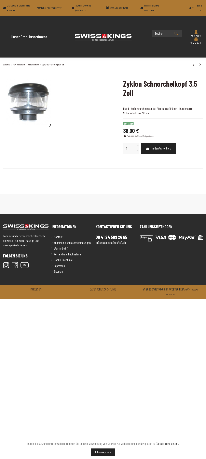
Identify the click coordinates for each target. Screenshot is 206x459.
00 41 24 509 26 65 (111, 237)
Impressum (59, 266)
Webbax (195, 289)
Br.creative (170, 294)
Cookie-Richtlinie (63, 260)
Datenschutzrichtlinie (103, 289)
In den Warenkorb (158, 148)
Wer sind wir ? (61, 248)
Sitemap (58, 271)
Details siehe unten (167, 443)
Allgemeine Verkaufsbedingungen (72, 242)
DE (192, 7)
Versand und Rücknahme (67, 254)
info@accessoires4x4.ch (111, 242)
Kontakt (58, 237)
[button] (27, 37)
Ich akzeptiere (103, 452)
